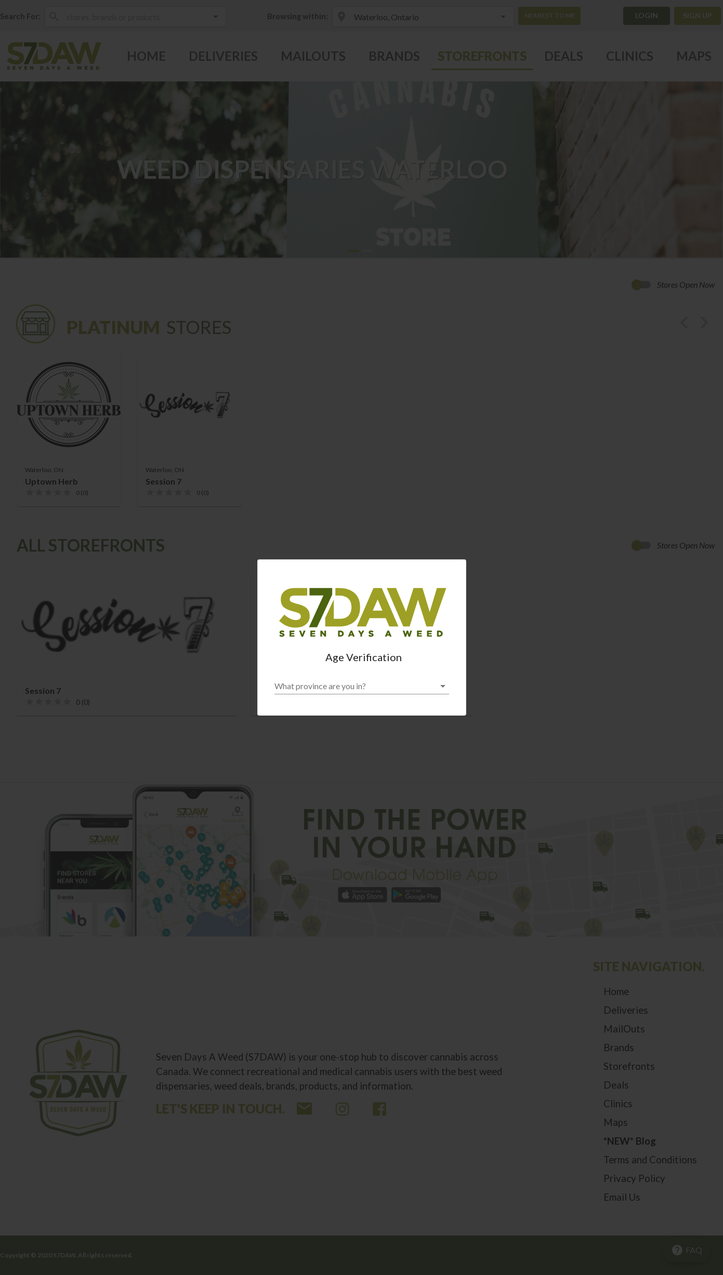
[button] (361, 686)
